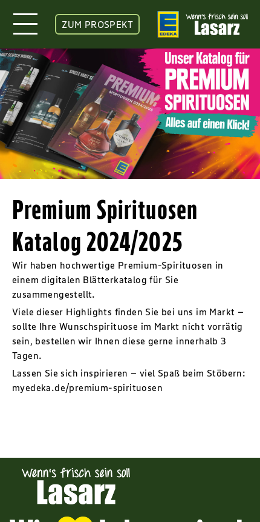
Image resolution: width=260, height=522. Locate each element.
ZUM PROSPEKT (97, 24)
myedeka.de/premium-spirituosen (87, 387)
